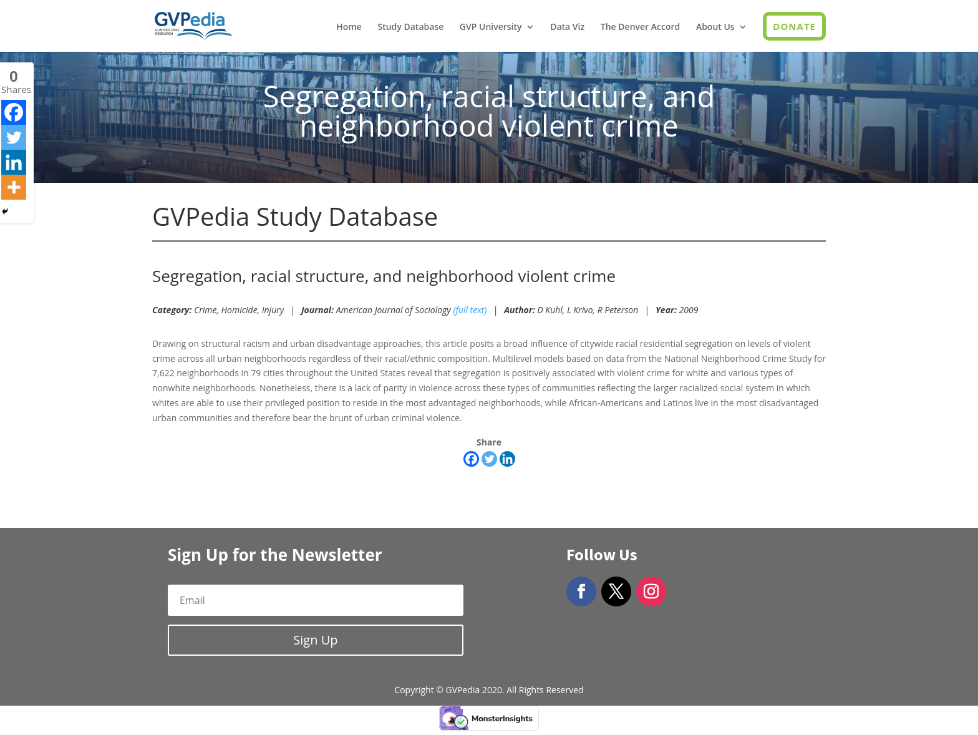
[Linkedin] (507, 459)
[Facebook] (471, 459)
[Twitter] (489, 459)
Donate (794, 26)
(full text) (470, 310)
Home (349, 27)
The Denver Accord (640, 27)
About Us (715, 27)
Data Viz (567, 27)
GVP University (491, 27)
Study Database (410, 27)
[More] (13, 187)
